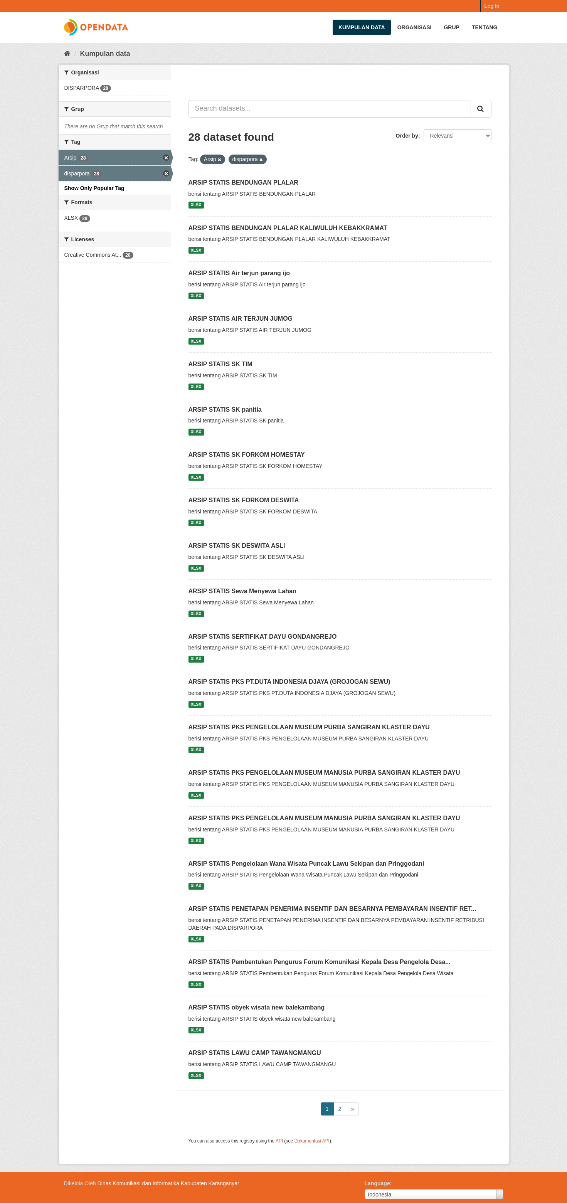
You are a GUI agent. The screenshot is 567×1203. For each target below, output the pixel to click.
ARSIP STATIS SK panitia (225, 409)
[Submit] (481, 109)
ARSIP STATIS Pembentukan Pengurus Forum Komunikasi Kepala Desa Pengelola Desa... (319, 962)
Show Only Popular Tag (94, 188)
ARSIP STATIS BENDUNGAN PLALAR (243, 182)
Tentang (485, 27)
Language (377, 1183)
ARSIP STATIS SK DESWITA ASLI (236, 545)
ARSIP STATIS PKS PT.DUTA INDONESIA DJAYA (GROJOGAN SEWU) (289, 681)
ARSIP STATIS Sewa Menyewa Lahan (242, 591)
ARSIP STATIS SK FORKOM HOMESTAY (246, 454)
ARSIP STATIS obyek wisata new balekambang (256, 1007)
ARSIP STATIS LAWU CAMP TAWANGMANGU (254, 1053)
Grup (451, 27)
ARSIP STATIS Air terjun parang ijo (239, 273)
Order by (407, 136)
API (279, 1141)
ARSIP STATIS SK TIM (220, 364)
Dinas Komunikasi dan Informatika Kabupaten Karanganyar (168, 1183)
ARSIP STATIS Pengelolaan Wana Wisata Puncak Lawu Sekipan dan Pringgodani (306, 863)
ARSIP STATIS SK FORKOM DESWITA (243, 500)
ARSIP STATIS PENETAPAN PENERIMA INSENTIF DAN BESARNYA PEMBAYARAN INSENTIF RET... (332, 908)
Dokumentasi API (312, 1141)
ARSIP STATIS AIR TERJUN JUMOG (240, 318)
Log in (492, 6)
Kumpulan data (361, 27)
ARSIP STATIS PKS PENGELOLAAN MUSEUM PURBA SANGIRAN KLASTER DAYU (309, 727)
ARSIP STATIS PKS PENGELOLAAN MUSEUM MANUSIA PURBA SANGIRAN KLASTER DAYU (324, 772)
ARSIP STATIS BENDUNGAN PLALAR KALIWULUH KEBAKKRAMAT (287, 228)
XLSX (196, 205)
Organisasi (414, 27)
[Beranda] (67, 53)
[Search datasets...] (329, 109)
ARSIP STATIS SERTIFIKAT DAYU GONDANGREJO (262, 636)
